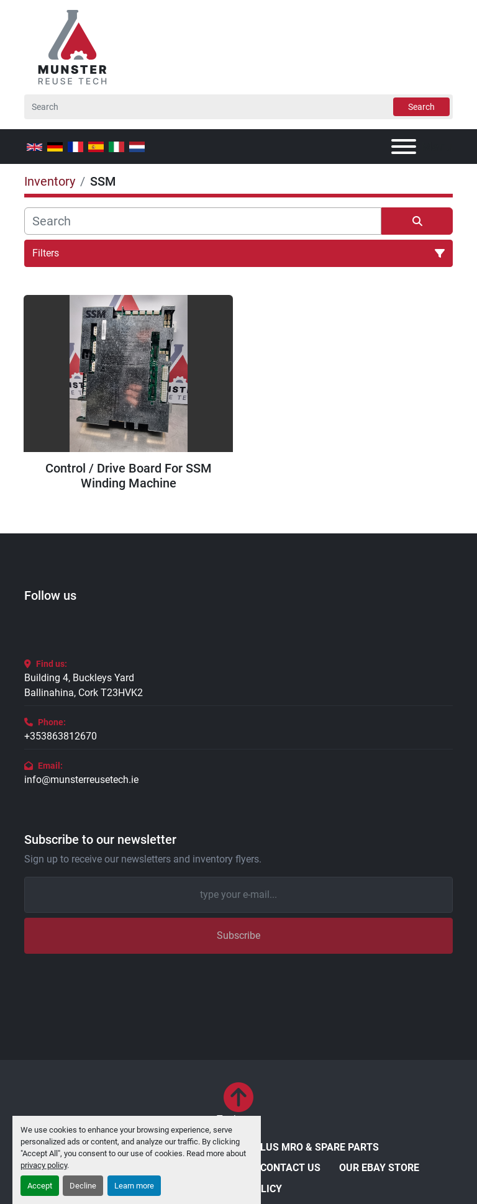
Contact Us (290, 1168)
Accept (39, 1185)
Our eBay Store (379, 1168)
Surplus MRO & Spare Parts (307, 1147)
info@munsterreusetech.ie (81, 779)
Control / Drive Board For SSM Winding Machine (128, 476)
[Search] (238, 106)
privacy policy (43, 1165)
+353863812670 (60, 736)
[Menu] (403, 146)
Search (421, 107)
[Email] (238, 895)
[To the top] (239, 1104)
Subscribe (238, 935)
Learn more (134, 1185)
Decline (83, 1185)
